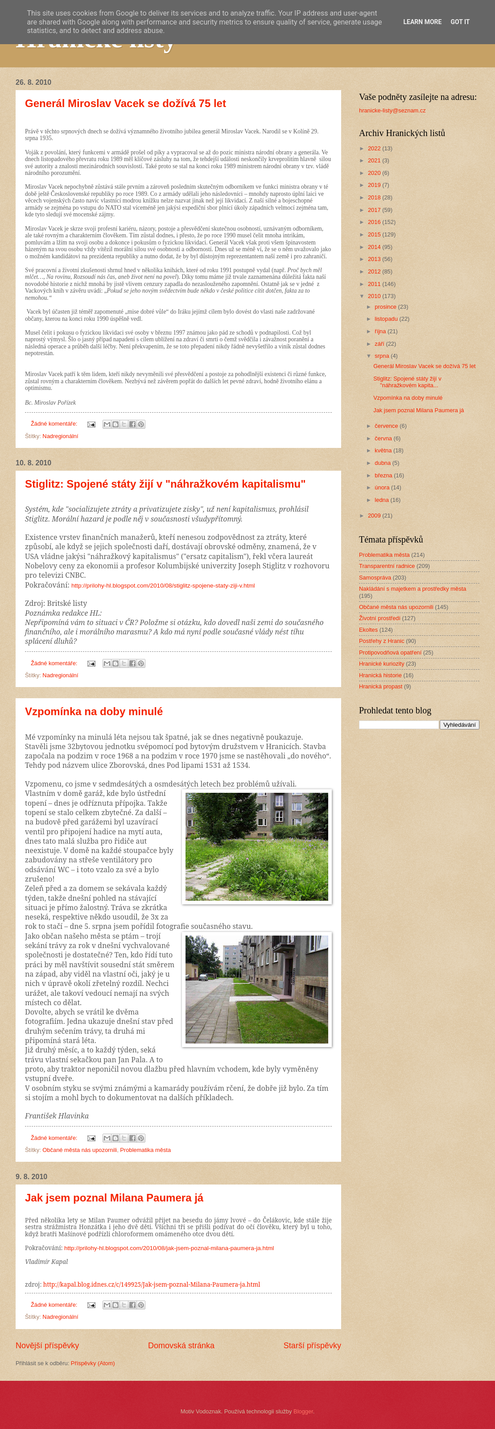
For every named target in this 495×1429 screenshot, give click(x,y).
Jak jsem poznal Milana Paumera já (114, 1198)
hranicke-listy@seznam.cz (392, 110)
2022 (375, 148)
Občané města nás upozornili (79, 1150)
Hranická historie (380, 675)
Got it (460, 21)
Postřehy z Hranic (381, 641)
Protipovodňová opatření (390, 652)
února (383, 487)
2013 (375, 259)
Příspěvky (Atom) (93, 1363)
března (384, 475)
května (384, 450)
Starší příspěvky (312, 1345)
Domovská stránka (181, 1345)
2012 (375, 271)
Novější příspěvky (47, 1345)
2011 (375, 284)
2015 (375, 234)
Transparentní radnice (387, 566)
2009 (375, 515)
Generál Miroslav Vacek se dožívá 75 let (125, 103)
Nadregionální (60, 436)
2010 (375, 296)
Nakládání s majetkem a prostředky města (412, 588)
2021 (375, 160)
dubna (383, 463)
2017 (375, 210)
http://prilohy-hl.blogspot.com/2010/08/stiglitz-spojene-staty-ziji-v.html (163, 585)
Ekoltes (368, 629)
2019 (375, 185)
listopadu (387, 318)
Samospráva (375, 577)
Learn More (422, 21)
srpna (383, 355)
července (387, 425)
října (381, 331)
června (384, 438)
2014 (375, 247)
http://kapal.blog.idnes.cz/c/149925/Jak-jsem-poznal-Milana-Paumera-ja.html (151, 1284)
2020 (375, 173)
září (380, 343)
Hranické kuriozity (381, 663)
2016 (375, 222)
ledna (382, 500)
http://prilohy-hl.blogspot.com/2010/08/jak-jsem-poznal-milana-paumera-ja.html (169, 1248)
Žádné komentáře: (55, 423)
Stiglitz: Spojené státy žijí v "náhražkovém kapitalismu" (165, 484)
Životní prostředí (379, 618)
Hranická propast (380, 686)
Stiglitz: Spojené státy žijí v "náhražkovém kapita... (407, 382)
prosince (386, 306)
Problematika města (145, 1150)
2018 (375, 197)
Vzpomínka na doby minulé (94, 711)
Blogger (303, 1411)
